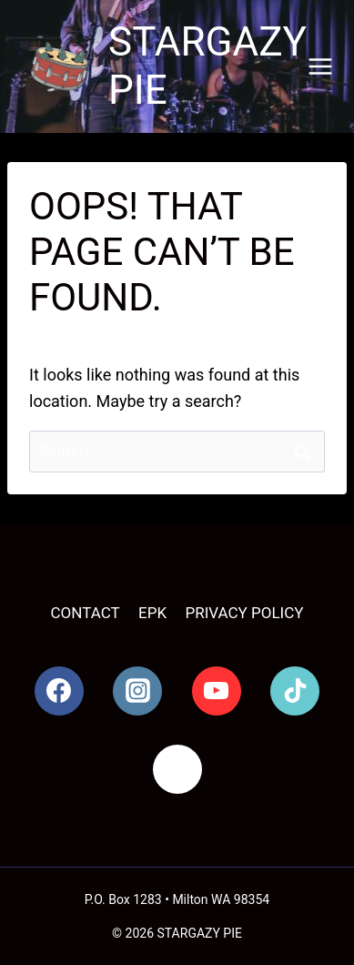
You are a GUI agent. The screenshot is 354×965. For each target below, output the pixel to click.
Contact (85, 613)
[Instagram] (137, 691)
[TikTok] (294, 691)
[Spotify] (177, 769)
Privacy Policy (244, 613)
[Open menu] (320, 66)
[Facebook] (59, 691)
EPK (152, 613)
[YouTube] (216, 691)
